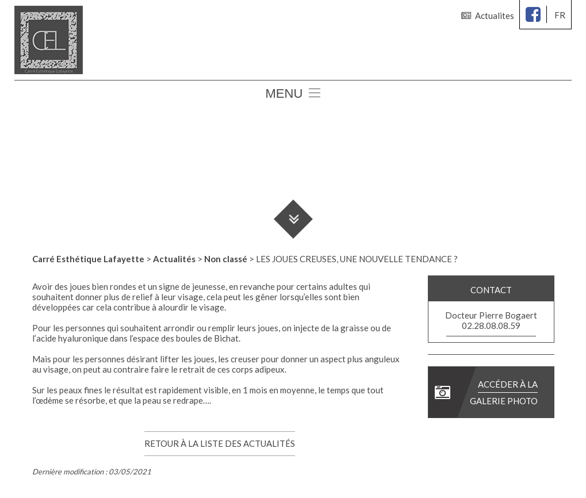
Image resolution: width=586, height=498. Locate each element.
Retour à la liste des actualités (219, 443)
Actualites (487, 15)
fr (559, 15)
